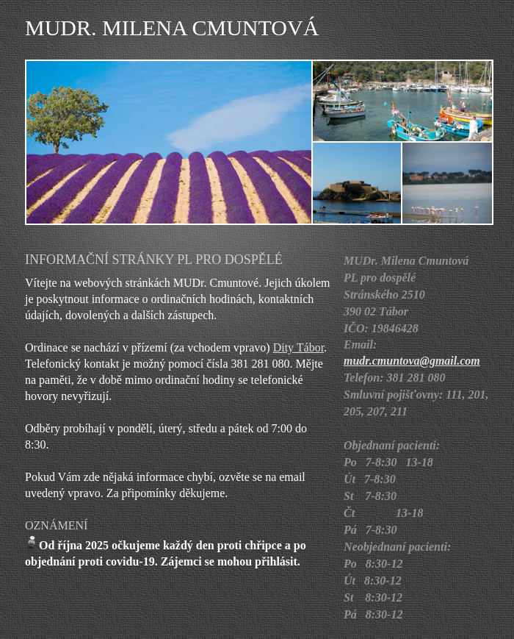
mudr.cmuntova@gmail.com (412, 360)
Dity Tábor (298, 347)
